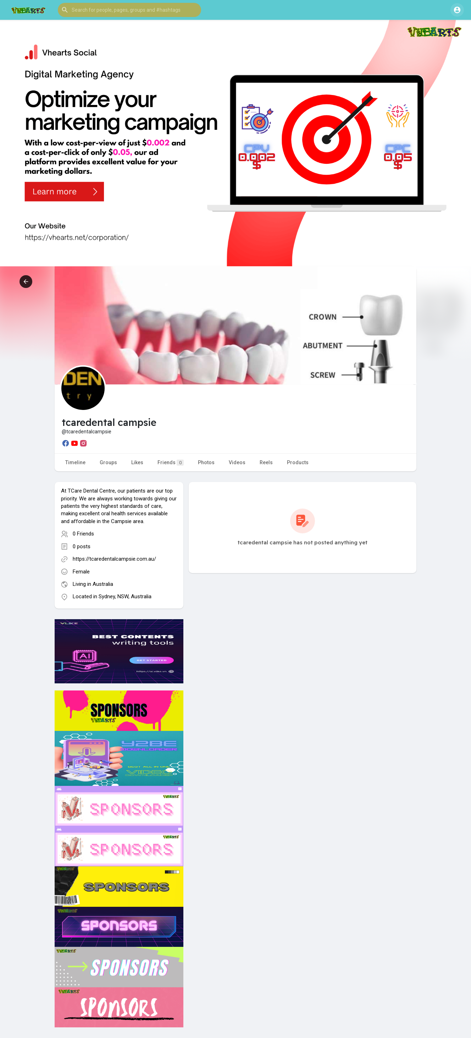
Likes (137, 462)
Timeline (75, 462)
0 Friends (83, 534)
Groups (108, 462)
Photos (206, 462)
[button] (129, 10)
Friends (170, 463)
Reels (266, 462)
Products (298, 462)
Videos (237, 462)
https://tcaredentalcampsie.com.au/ (114, 559)
